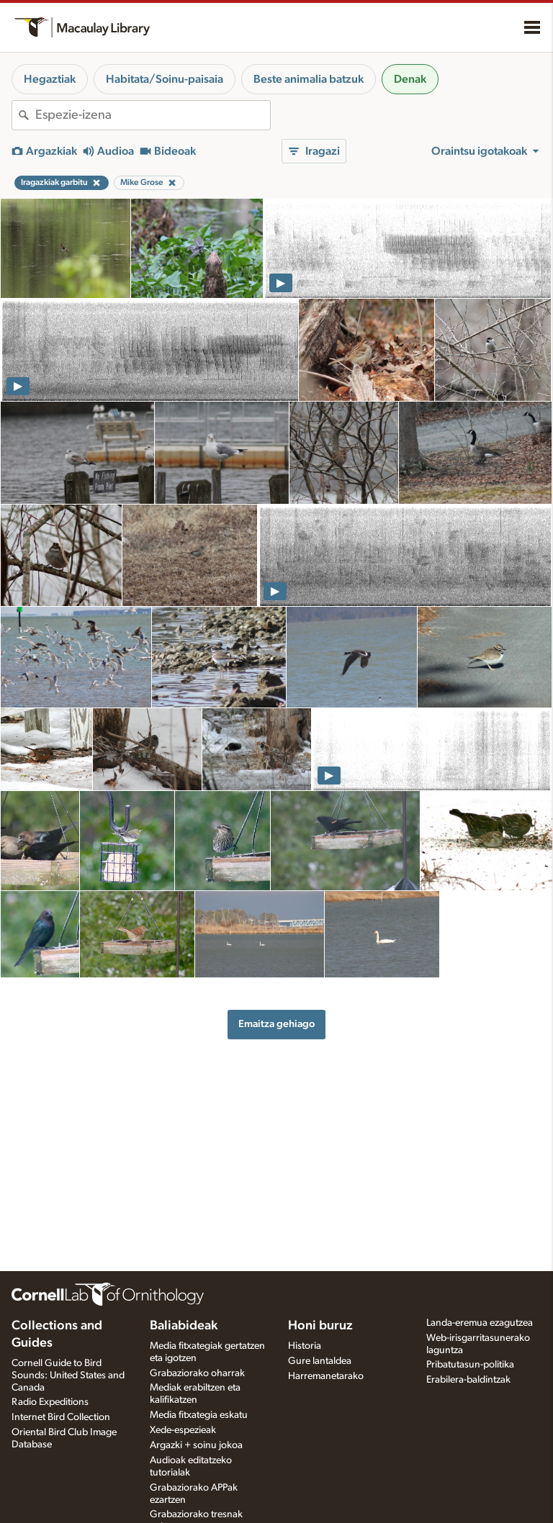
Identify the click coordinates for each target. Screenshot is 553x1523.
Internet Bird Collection (61, 1417)
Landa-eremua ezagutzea (479, 1323)
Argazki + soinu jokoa (196, 1445)
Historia (304, 1346)
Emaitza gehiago (276, 1023)
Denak (410, 79)
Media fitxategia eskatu (199, 1415)
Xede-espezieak (183, 1430)
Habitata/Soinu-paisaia (164, 79)
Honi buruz (320, 1325)
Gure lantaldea (319, 1361)
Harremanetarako (326, 1376)
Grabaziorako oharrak (197, 1373)
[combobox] (152, 115)
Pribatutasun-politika (470, 1365)
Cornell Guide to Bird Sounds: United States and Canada (68, 1375)
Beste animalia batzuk (308, 79)
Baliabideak (183, 1325)
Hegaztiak (50, 79)
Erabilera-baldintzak (468, 1380)
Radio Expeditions (50, 1402)
